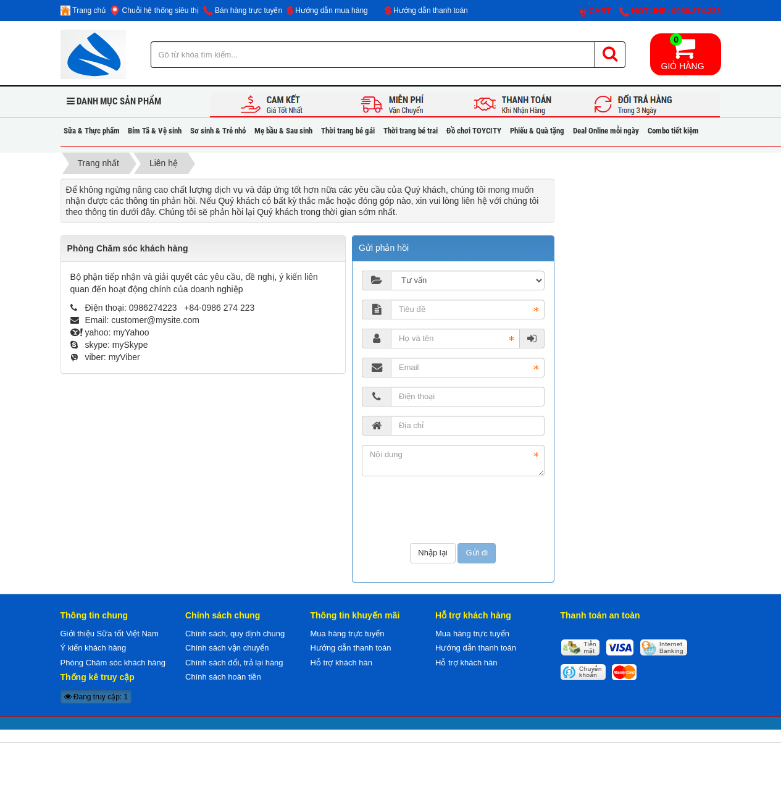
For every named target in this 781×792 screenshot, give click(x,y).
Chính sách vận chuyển (227, 647)
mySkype (130, 345)
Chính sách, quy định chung (235, 633)
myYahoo (131, 332)
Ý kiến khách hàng (94, 647)
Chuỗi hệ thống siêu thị (154, 10)
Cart (594, 11)
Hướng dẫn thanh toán (426, 10)
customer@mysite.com (155, 320)
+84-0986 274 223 (219, 308)
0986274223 (154, 308)
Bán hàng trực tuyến (242, 10)
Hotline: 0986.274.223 (669, 11)
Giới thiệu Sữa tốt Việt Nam (110, 633)
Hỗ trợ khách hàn (342, 662)
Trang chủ (83, 10)
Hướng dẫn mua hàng (327, 10)
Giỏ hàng (682, 52)
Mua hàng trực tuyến (348, 633)
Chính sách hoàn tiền (223, 676)
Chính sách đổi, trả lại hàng (234, 662)
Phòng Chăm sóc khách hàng (113, 662)
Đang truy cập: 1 (96, 697)
